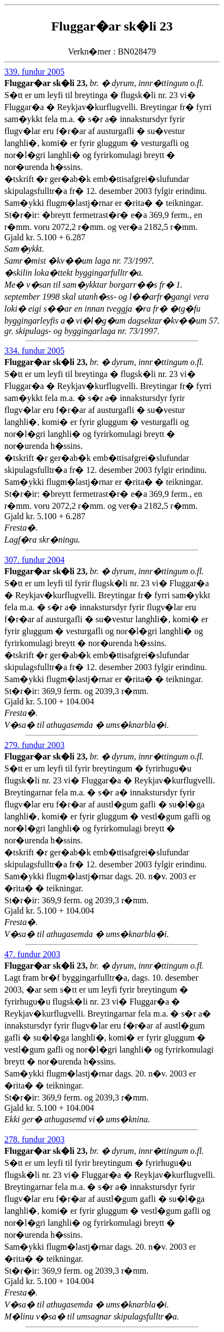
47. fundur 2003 (32, 954)
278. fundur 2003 (34, 1139)
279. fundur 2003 (34, 745)
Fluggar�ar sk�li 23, (47, 83)
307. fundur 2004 (34, 559)
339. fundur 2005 (34, 71)
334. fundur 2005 (34, 350)
